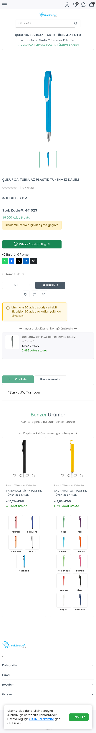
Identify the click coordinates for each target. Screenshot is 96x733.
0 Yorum (28, 188)
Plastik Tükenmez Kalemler (57, 40)
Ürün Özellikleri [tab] (18, 379)
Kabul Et (79, 717)
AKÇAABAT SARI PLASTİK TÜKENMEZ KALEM (70, 493)
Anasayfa (27, 40)
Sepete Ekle (50, 285)
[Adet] (17, 285)
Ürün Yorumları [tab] (51, 379)
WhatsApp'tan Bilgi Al (32, 244)
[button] (25, 294)
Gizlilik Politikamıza (41, 719)
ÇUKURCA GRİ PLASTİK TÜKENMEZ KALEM (49, 337)
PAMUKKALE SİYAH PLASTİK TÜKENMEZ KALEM (24, 493)
